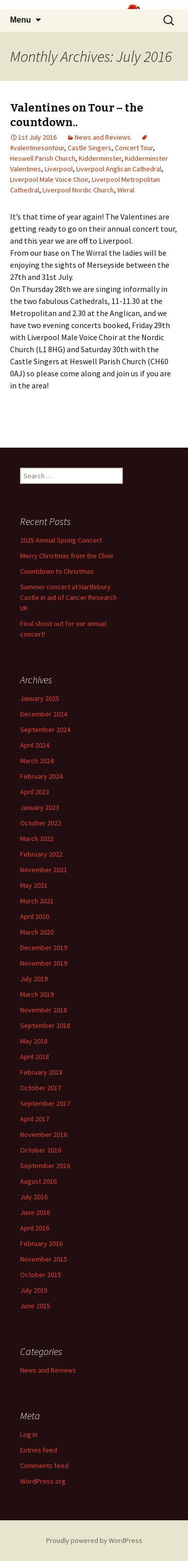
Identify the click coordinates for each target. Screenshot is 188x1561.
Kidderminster (100, 158)
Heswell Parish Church (42, 158)
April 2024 (34, 745)
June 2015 (35, 1305)
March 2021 (37, 900)
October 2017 (40, 1087)
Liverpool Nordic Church (78, 189)
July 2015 (34, 1290)
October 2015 (40, 1274)
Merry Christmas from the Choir (67, 555)
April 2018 (34, 1056)
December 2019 (43, 947)
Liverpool (59, 168)
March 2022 (37, 838)
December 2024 (43, 713)
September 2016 (45, 1165)
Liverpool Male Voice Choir (49, 179)
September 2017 (45, 1103)
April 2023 (34, 791)
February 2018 (41, 1072)
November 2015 (43, 1259)
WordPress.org (43, 1481)
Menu (20, 20)
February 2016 (41, 1243)
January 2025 (39, 698)
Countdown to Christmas (57, 571)
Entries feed (38, 1449)
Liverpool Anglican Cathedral (118, 168)
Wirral (125, 189)
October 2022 (40, 822)
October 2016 (40, 1150)
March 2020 (37, 931)
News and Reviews (103, 137)
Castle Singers (89, 147)
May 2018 (34, 1041)
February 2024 (41, 776)
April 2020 (34, 916)
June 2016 (35, 1212)
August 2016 (38, 1181)
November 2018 (43, 1009)
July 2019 (34, 978)
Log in (29, 1434)
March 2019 (37, 994)
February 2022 (41, 854)
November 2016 (43, 1134)
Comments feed (44, 1465)
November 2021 (43, 869)
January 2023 (39, 807)
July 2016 (34, 1196)
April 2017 (34, 1118)
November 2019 (43, 963)
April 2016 (34, 1227)
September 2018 (45, 1025)
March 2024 (37, 760)
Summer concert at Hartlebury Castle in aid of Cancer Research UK (68, 597)
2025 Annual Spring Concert (61, 540)
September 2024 (45, 729)
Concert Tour (134, 147)
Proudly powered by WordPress (94, 1540)
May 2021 (34, 885)
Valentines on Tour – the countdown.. (76, 115)
